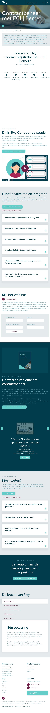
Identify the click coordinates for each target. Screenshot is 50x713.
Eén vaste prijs (8, 618)
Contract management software (22, 703)
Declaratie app (42, 701)
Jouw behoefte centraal (11, 605)
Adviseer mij (9, 493)
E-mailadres (30, 324)
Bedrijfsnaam (10, 317)
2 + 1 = (29, 317)
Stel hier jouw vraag (12, 207)
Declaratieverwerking (7, 669)
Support (29, 671)
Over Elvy (4, 690)
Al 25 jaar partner (9, 614)
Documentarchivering (7, 675)
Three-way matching (36, 703)
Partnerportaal (30, 669)
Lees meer (25, 457)
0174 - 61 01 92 (35, 684)
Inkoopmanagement (7, 671)
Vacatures (4, 688)
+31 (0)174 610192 (10, 299)
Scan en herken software (31, 701)
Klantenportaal (30, 667)
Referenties (4, 681)
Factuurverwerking (6, 667)
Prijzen (3, 686)
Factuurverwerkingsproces (8, 701)
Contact (4, 692)
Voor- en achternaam (12, 324)
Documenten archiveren (8, 703)
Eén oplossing (8, 601)
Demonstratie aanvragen (14, 151)
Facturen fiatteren (20, 701)
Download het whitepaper (14, 407)
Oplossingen (33, 3)
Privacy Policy (18, 706)
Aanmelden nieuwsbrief (33, 693)
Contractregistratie (6, 673)
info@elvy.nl (34, 688)
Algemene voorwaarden (7, 706)
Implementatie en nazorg (11, 610)
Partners (4, 683)
